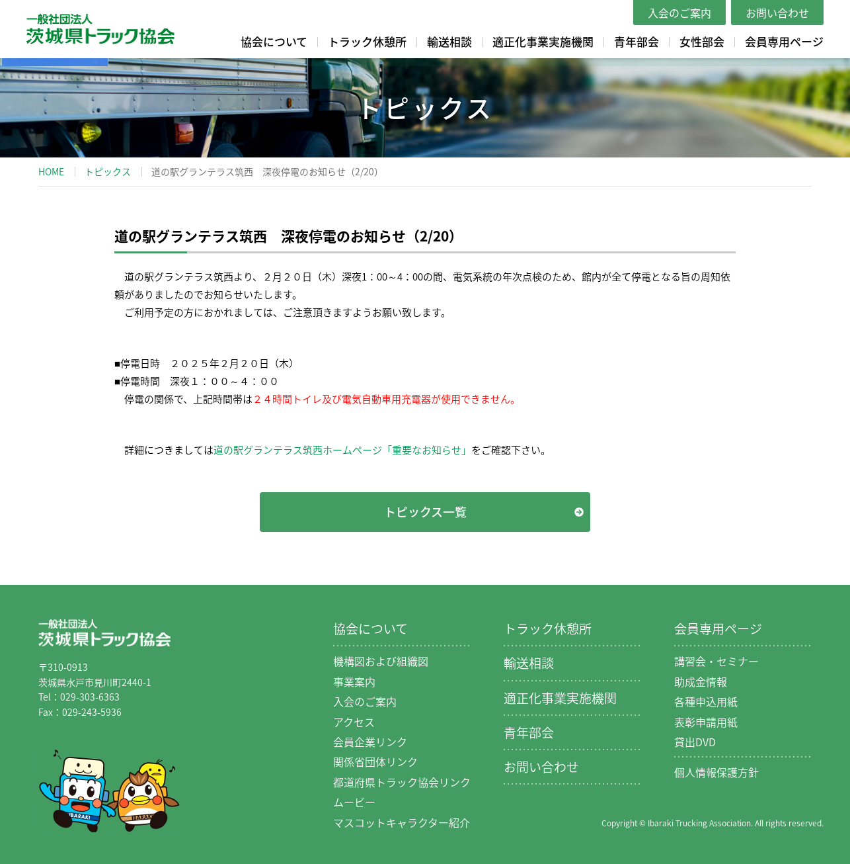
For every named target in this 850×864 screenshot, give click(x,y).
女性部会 (701, 41)
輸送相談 (449, 41)
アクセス (354, 722)
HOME (51, 171)
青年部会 (636, 41)
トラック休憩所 (367, 41)
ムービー (354, 802)
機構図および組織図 (380, 661)
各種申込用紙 (706, 701)
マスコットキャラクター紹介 (401, 822)
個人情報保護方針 (716, 772)
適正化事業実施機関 (543, 41)
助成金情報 (700, 681)
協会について (274, 41)
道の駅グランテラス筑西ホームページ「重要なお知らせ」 (342, 450)
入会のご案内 (679, 13)
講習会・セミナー (716, 661)
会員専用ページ (784, 41)
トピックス (108, 171)
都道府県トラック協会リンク (402, 782)
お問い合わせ (777, 13)
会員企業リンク (370, 742)
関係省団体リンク (375, 761)
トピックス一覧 (425, 512)
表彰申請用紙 (706, 722)
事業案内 (354, 681)
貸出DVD (695, 742)
